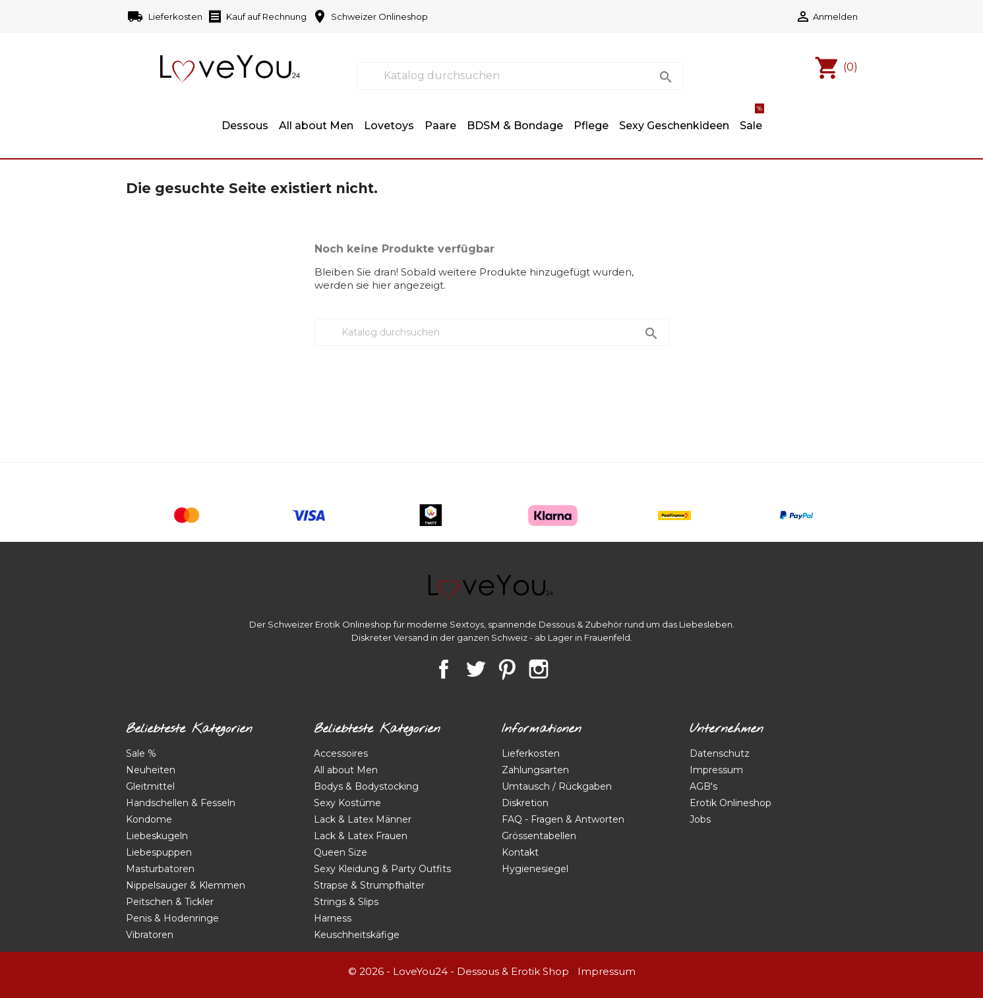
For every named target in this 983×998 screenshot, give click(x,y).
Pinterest (507, 669)
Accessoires (341, 753)
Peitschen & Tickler (170, 902)
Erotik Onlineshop (730, 803)
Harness (332, 918)
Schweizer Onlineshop (370, 17)
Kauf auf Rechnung (257, 17)
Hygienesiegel (535, 869)
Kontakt (520, 852)
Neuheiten (150, 770)
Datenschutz (720, 753)
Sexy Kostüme (347, 803)
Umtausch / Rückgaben (557, 786)
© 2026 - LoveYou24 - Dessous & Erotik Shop (458, 971)
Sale (752, 119)
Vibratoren (149, 935)
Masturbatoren (160, 869)
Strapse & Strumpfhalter (369, 885)
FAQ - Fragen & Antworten (563, 819)
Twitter (475, 669)
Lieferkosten (165, 17)
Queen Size (340, 852)
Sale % (141, 753)
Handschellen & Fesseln (180, 803)
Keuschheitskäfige (357, 935)
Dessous (245, 125)
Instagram (538, 669)
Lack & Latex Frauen (360, 836)
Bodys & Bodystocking (366, 786)
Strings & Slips (346, 902)
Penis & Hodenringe (172, 918)
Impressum (716, 770)
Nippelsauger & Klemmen (185, 885)
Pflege (591, 125)
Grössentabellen (539, 836)
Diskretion (525, 803)
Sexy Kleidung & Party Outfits (382, 869)
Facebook (444, 669)
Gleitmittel (150, 786)
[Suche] (520, 76)
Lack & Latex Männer (362, 819)
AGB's (703, 786)
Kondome (149, 819)
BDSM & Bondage (515, 125)
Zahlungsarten (535, 770)
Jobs (700, 819)
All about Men (316, 125)
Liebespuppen (159, 852)
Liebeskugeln (157, 836)
